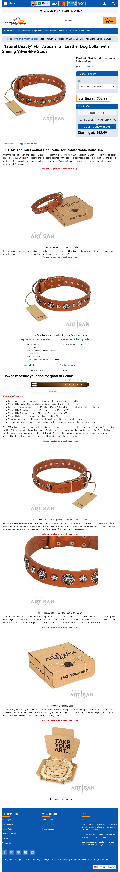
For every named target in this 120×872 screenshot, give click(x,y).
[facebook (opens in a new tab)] (4, 852)
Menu (9, 3)
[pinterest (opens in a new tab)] (18, 852)
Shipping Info (7, 820)
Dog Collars (37, 31)
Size (80, 81)
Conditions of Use (9, 834)
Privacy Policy (7, 824)
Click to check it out (97, 127)
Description (9, 144)
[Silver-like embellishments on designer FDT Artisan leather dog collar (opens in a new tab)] (60, 573)
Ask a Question (84, 66)
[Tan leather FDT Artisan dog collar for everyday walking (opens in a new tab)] (60, 207)
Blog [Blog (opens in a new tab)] (88, 31)
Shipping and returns (27, 144)
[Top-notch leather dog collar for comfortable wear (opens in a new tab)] (60, 295)
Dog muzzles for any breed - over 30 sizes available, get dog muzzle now (98, 835)
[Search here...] (74, 20)
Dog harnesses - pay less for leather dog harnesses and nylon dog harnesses (98, 843)
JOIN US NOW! (64, 31)
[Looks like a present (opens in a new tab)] (60, 759)
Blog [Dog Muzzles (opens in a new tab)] (83, 820)
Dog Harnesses (23, 31)
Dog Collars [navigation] (16, 39)
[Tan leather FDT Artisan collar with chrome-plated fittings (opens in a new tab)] (60, 480)
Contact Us (6, 843)
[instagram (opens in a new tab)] (32, 852)
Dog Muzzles (8, 31)
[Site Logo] (15, 20)
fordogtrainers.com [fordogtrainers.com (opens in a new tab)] (101, 859)
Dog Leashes (50, 31)
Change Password (49, 824)
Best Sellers (78, 31)
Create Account (48, 829)
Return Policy (7, 829)
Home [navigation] (6, 39)
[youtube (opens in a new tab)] (25, 852)
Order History (47, 820)
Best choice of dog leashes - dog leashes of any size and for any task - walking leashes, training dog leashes (99, 827)
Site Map (5, 838)
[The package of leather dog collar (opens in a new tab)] (60, 666)
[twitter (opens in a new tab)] (11, 852)
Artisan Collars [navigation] (30, 39)
